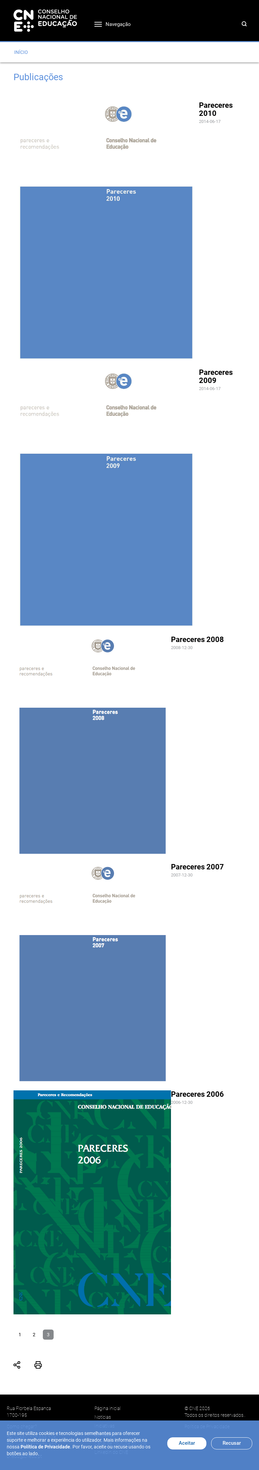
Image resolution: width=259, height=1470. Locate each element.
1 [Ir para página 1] (20, 1334)
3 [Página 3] (48, 1334)
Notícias (102, 1417)
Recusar (232, 1443)
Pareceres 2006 (197, 1094)
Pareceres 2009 (216, 376)
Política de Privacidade (45, 1446)
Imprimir (38, 1365)
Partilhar (17, 1365)
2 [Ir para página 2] (34, 1334)
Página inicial (107, 1408)
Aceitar (187, 1443)
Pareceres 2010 (216, 109)
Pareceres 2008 (197, 639)
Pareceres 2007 (197, 867)
